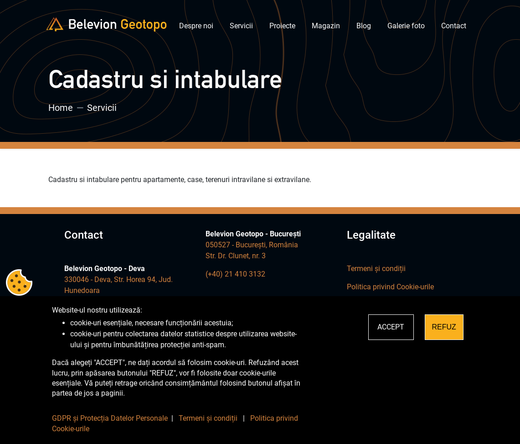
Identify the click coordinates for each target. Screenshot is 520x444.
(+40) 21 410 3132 (235, 274)
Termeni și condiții (376, 268)
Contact (453, 25)
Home (60, 107)
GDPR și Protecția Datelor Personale (110, 418)
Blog (363, 25)
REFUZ (444, 327)
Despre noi (196, 25)
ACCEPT (390, 327)
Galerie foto (406, 25)
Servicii (241, 25)
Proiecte (282, 25)
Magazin (326, 25)
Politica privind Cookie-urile (390, 286)
